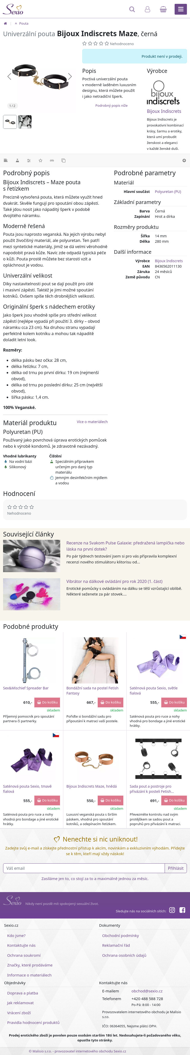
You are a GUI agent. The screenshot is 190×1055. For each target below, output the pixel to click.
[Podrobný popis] (6, 160)
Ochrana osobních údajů (124, 955)
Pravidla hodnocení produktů (33, 1022)
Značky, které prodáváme (30, 965)
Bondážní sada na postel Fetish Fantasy (92, 691)
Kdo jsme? (16, 935)
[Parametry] (29, 160)
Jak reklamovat (20, 1002)
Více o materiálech (92, 421)
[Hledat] (132, 11)
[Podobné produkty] (63, 160)
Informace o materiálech (29, 975)
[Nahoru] (184, 160)
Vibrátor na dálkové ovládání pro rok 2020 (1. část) (114, 581)
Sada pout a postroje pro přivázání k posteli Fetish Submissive (150, 789)
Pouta (21, 23)
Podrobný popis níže (111, 105)
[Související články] (52, 160)
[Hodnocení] (40, 160)
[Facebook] (182, 910)
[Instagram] (171, 910)
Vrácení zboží (19, 1012)
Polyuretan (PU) (168, 191)
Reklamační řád (116, 945)
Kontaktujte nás (21, 945)
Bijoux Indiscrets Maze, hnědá (91, 786)
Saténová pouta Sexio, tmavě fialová (27, 789)
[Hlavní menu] (181, 9)
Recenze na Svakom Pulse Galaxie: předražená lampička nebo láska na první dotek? (125, 546)
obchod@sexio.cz (147, 990)
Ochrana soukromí (24, 955)
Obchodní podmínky (120, 935)
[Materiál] (17, 160)
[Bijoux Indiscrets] (167, 92)
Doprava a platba (22, 992)
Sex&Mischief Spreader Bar (26, 688)
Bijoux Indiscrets (164, 111)
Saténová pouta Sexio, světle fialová (154, 691)
